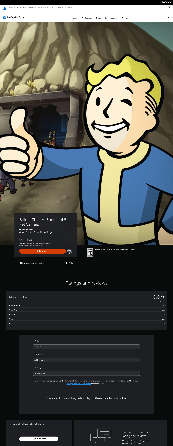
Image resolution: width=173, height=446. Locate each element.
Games (11, 7)
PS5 (18, 7)
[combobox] (86, 344)
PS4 (24, 7)
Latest (61, 15)
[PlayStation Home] (4, 7)
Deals (84, 15)
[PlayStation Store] (14, 15)
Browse (110, 15)
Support (67, 7)
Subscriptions (97, 15)
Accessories (42, 7)
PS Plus (31, 7)
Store (59, 7)
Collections (73, 15)
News (52, 7)
